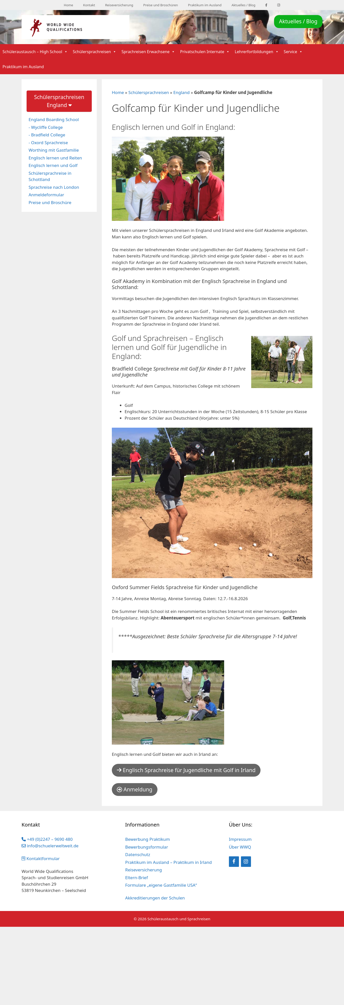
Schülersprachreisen (94, 51)
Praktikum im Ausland (205, 5)
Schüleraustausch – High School (35, 51)
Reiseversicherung (119, 5)
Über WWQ (240, 847)
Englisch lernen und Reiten (55, 158)
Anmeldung (134, 789)
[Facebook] (234, 861)
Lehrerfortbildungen (257, 51)
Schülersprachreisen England (59, 101)
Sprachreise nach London (54, 187)
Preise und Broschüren (160, 5)
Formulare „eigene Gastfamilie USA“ (161, 885)
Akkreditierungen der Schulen (155, 898)
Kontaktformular (41, 858)
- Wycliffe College (46, 127)
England (181, 92)
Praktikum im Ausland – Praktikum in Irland (168, 862)
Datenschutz (137, 854)
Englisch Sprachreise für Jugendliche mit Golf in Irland (186, 770)
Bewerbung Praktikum (147, 839)
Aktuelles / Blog (243, 5)
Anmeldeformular (46, 195)
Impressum (240, 839)
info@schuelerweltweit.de (50, 846)
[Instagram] (246, 861)
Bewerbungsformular (146, 847)
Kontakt (89, 5)
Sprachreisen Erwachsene (148, 51)
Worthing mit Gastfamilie (54, 150)
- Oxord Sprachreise (48, 142)
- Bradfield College (47, 135)
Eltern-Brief (136, 877)
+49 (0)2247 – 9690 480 (47, 839)
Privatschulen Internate (205, 51)
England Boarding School (54, 119)
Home (68, 5)
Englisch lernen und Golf (53, 165)
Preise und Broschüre (50, 202)
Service (293, 51)
